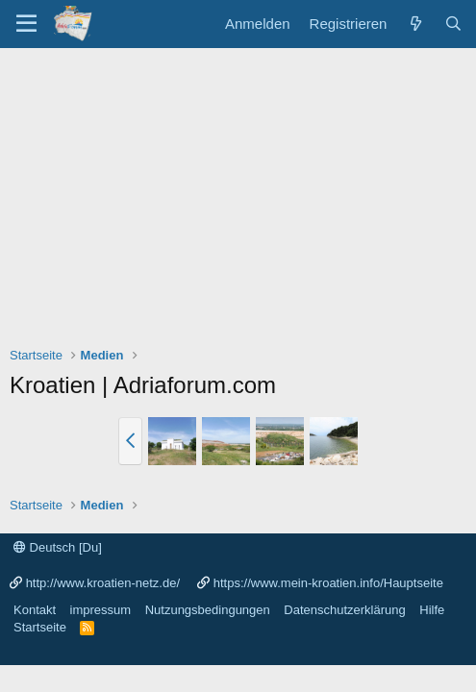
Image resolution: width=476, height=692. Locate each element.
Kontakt (34, 610)
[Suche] (453, 23)
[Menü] (26, 24)
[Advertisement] (238, 192)
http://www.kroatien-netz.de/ (103, 583)
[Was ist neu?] (415, 23)
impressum (101, 610)
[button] (130, 441)
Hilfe (431, 610)
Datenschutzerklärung (344, 610)
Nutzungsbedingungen (207, 610)
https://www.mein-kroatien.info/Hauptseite (328, 583)
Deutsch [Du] (57, 547)
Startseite (39, 627)
